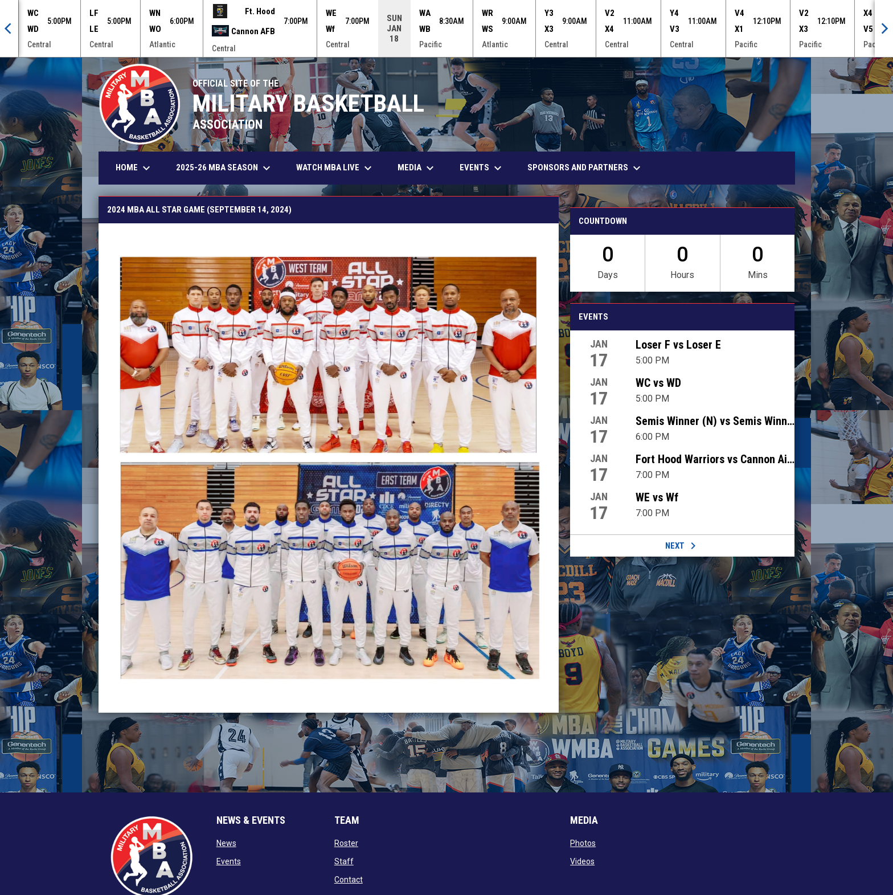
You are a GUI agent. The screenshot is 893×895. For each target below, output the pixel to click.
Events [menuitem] (482, 168)
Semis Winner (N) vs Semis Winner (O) (715, 421)
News (226, 843)
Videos (582, 861)
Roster (346, 843)
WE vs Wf (657, 497)
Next (682, 546)
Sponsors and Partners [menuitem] (585, 168)
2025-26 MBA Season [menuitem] (224, 168)
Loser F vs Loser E (678, 344)
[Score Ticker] (446, 28)
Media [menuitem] (417, 168)
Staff (344, 861)
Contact (348, 879)
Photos (583, 843)
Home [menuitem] (134, 168)
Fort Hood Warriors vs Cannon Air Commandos (715, 459)
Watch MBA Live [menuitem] (339, 168)
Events (228, 861)
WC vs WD (658, 383)
